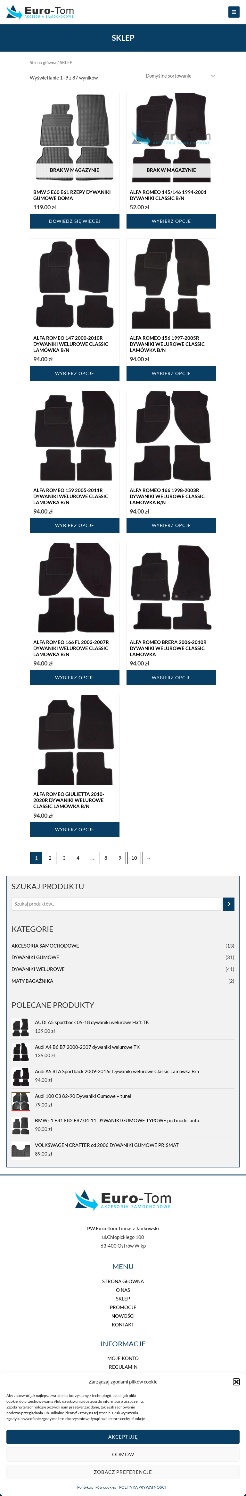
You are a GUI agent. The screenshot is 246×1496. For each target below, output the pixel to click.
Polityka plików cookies (96, 1487)
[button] (236, 1382)
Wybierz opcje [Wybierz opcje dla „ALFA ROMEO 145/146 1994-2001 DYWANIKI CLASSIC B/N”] (171, 221)
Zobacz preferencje (123, 1472)
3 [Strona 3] (64, 858)
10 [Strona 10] (134, 858)
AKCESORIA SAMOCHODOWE (45, 946)
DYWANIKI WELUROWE (38, 969)
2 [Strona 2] (50, 858)
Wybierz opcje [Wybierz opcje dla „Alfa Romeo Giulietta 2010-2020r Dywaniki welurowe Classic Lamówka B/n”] (74, 829)
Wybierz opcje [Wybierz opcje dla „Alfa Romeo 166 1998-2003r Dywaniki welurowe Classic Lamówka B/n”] (171, 525)
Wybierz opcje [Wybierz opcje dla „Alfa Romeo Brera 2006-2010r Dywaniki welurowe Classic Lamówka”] (171, 677)
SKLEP (123, 1298)
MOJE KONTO (123, 1358)
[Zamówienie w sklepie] (179, 76)
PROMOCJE (123, 1307)
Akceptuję (123, 1437)
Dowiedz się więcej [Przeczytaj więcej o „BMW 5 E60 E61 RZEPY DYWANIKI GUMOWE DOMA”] (75, 221)
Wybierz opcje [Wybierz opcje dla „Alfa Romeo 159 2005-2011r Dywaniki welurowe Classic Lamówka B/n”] (74, 525)
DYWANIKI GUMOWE (35, 957)
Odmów (123, 1454)
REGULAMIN (123, 1367)
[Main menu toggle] (234, 12)
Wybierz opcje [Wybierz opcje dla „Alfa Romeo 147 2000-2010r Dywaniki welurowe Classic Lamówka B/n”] (74, 373)
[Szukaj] (228, 904)
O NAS (123, 1290)
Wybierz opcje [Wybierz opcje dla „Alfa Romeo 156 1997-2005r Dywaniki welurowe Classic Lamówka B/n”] (171, 373)
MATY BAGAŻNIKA (32, 981)
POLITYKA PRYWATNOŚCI (142, 1487)
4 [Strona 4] (78, 858)
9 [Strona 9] (120, 858)
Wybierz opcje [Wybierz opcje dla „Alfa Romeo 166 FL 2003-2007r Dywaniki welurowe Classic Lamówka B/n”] (74, 677)
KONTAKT (123, 1324)
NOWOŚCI (123, 1316)
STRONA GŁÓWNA (123, 1281)
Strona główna (43, 62)
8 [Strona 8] (105, 858)
